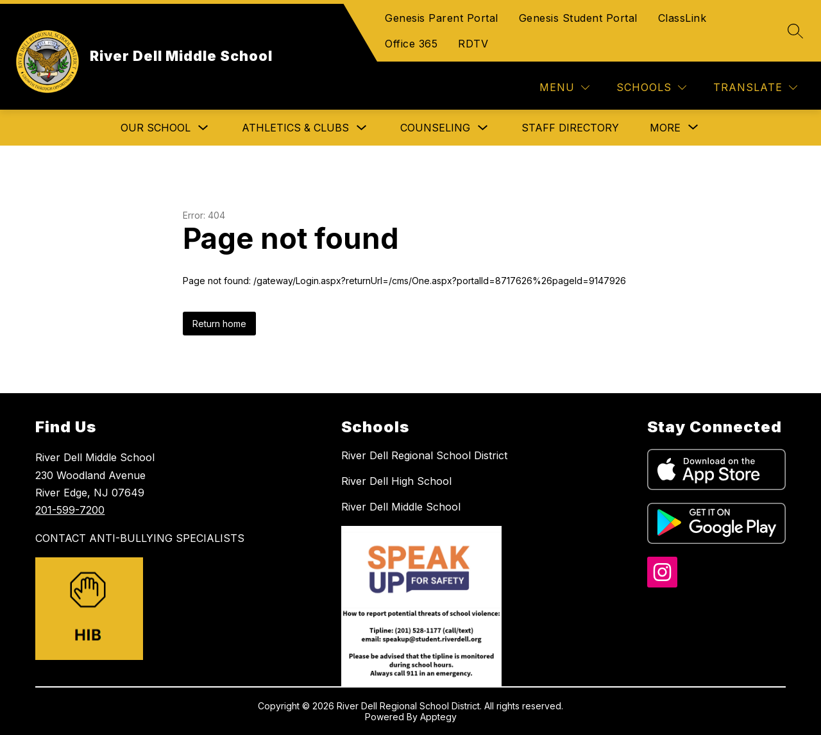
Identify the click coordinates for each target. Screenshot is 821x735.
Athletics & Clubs (295, 127)
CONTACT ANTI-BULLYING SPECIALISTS (139, 538)
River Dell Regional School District (424, 455)
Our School (155, 127)
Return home (219, 323)
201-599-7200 (70, 509)
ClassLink (682, 18)
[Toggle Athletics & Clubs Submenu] (361, 128)
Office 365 (411, 43)
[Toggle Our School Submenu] (203, 128)
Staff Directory (570, 127)
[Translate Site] (755, 88)
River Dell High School (396, 481)
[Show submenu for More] (665, 127)
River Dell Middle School (401, 506)
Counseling (435, 127)
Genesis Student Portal (578, 18)
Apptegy (438, 716)
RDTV (473, 43)
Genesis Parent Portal (441, 18)
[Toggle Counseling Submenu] (483, 128)
